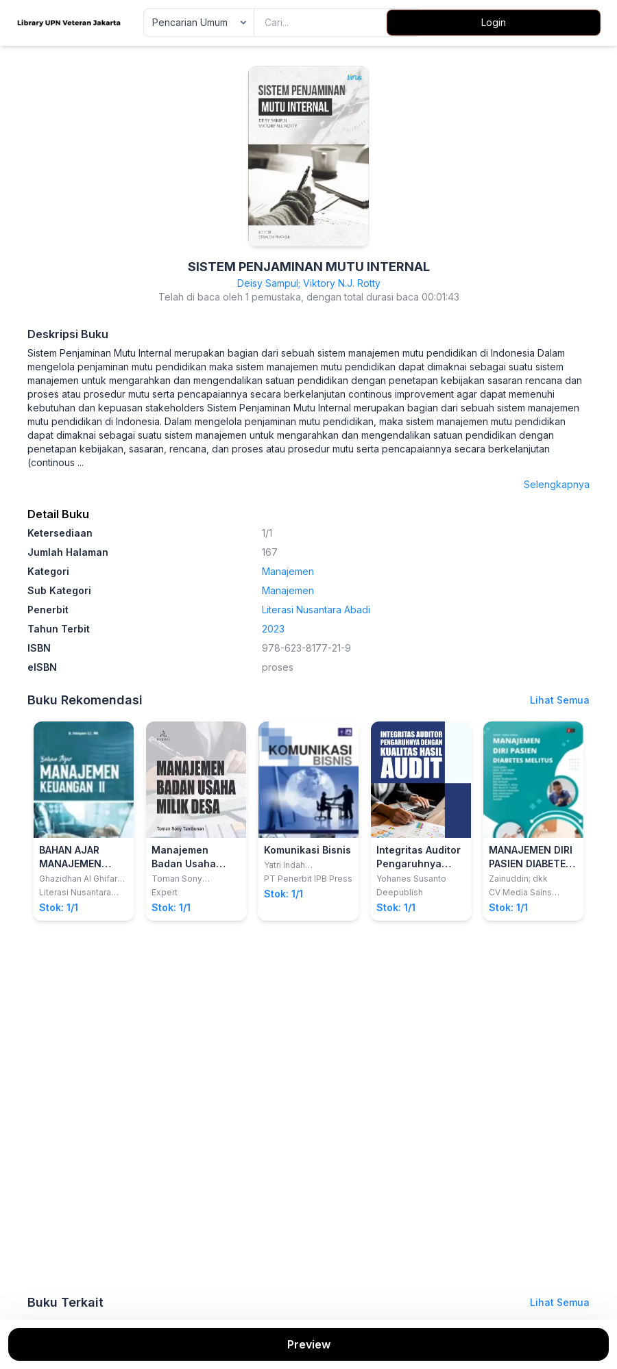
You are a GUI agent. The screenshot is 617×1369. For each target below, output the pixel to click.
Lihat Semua (560, 700)
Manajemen (288, 571)
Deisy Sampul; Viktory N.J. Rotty (308, 283)
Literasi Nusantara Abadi (316, 609)
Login (493, 22)
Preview (308, 1344)
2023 (273, 629)
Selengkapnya (557, 484)
